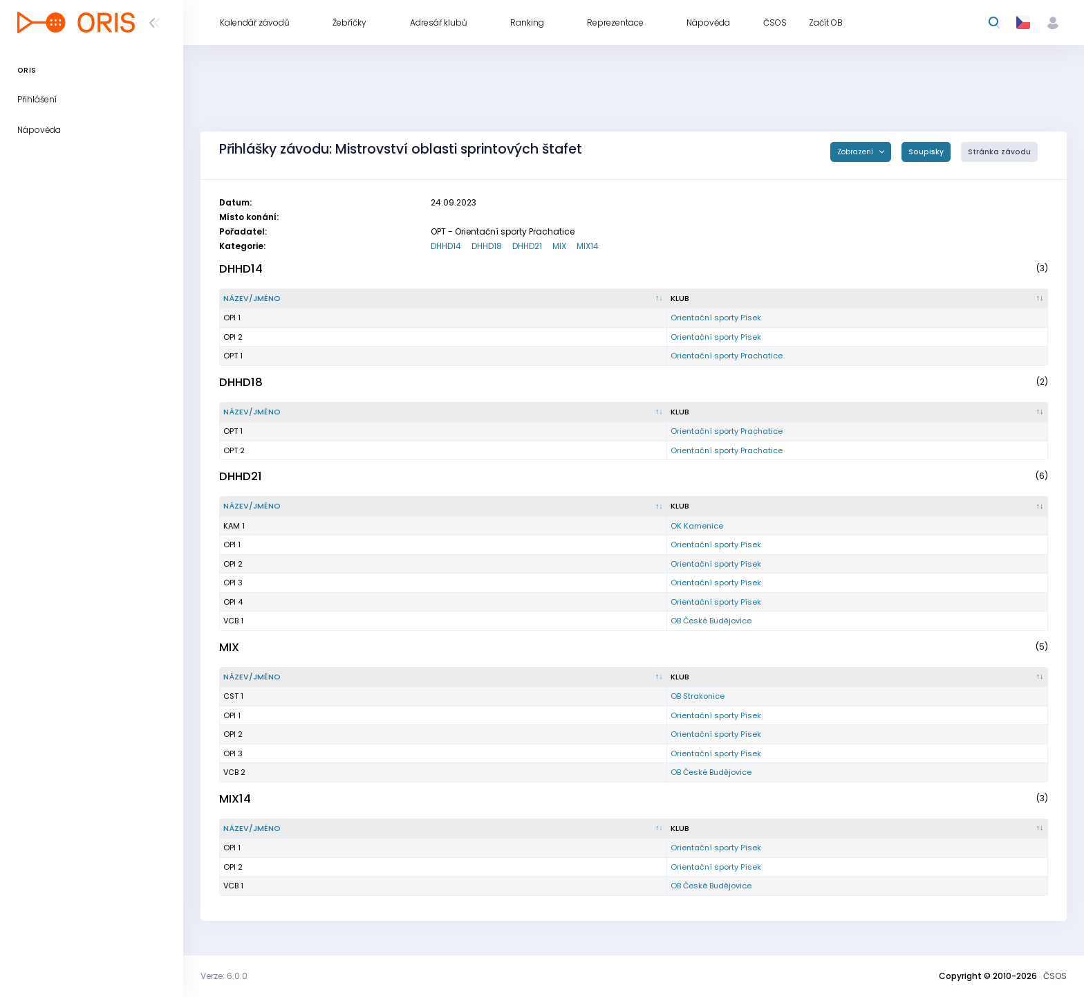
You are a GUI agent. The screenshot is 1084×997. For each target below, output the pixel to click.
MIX (559, 246)
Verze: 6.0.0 (223, 976)
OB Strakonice (698, 696)
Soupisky (926, 152)
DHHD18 (486, 246)
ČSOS (1055, 976)
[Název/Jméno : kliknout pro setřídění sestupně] (443, 299)
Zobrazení (856, 152)
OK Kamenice (697, 525)
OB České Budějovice (711, 620)
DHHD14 (446, 246)
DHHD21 (527, 246)
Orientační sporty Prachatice (727, 355)
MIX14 (588, 246)
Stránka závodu (999, 152)
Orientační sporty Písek (716, 317)
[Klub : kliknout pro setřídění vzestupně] (857, 299)
